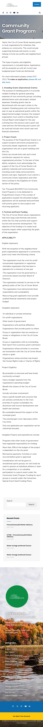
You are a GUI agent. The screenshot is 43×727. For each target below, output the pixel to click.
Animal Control (11, 649)
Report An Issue (11, 686)
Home (4, 21)
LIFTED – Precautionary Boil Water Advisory (19, 536)
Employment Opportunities (16, 689)
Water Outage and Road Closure (19, 546)
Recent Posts (13, 518)
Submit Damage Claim (14, 695)
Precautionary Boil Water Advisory (19, 525)
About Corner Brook (13, 683)
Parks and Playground (13, 655)
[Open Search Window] (39, 12)
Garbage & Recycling (13, 664)
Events (8, 667)
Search (9, 501)
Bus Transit (9, 652)
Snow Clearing (11, 661)
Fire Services (10, 692)
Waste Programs (12, 658)
